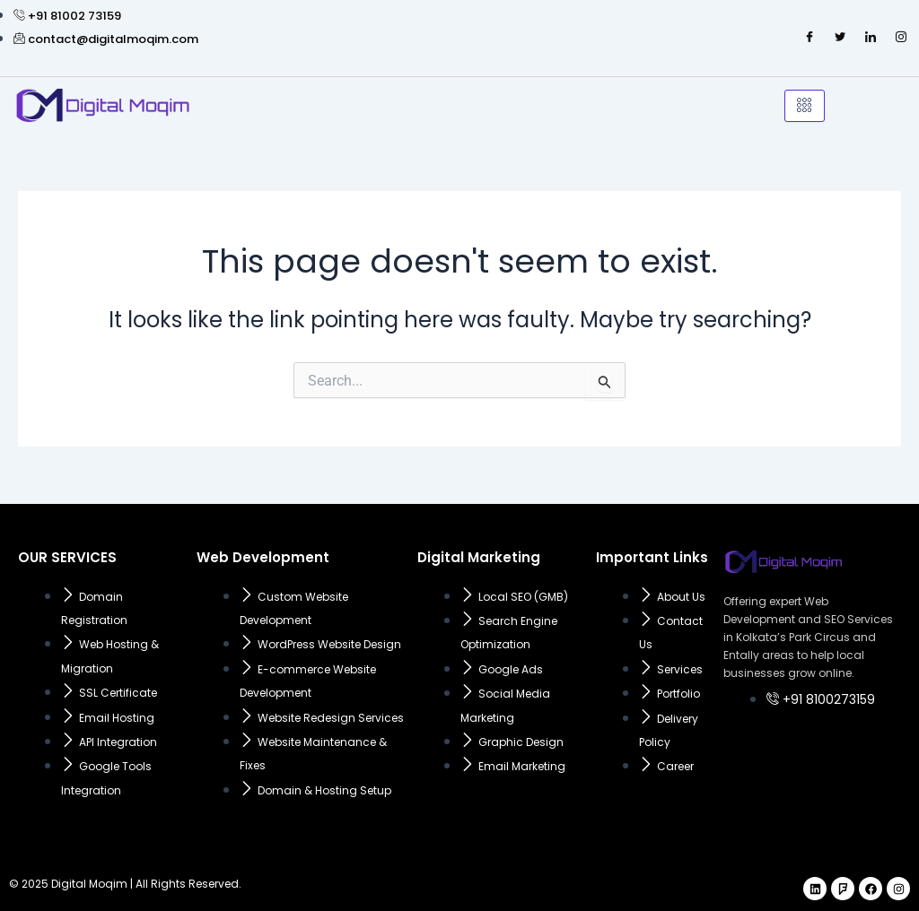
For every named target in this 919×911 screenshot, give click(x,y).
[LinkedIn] (870, 37)
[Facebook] (809, 37)
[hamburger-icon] (804, 106)
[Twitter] (840, 37)
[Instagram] (901, 37)
